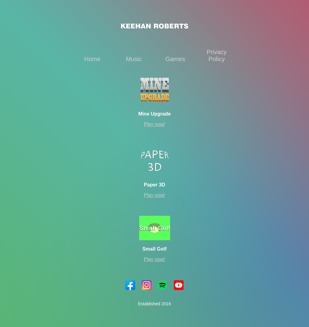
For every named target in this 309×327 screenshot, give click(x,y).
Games (175, 59)
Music (134, 59)
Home (92, 59)
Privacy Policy (217, 55)
